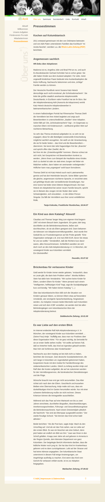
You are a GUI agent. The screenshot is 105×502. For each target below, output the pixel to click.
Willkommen (23, 29)
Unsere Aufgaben (20, 32)
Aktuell (25, 26)
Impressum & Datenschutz (53, 478)
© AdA (36, 478)
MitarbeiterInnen (21, 38)
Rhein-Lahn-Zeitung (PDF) (73, 47)
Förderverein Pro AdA (18, 35)
